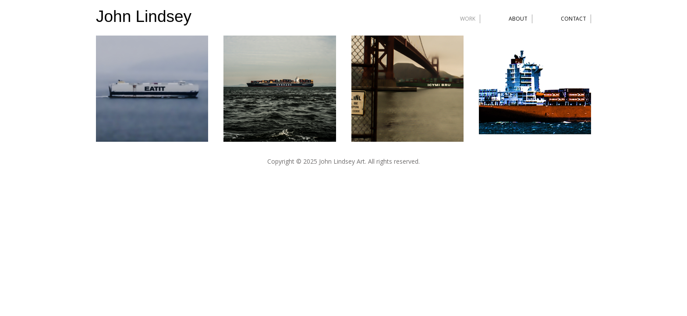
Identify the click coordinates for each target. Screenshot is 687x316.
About (518, 18)
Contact (573, 18)
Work (467, 18)
